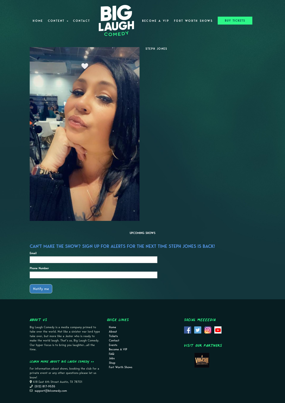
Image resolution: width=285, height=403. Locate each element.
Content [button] (58, 21)
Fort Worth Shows (193, 21)
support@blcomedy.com (51, 391)
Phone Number (39, 268)
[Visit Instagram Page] (207, 329)
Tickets (113, 336)
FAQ (111, 354)
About (113, 331)
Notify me (41, 289)
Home (38, 21)
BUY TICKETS (235, 20)
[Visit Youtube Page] (217, 329)
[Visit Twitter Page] (197, 329)
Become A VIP (155, 21)
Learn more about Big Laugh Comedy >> (62, 361)
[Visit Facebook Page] (187, 329)
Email (33, 253)
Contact (81, 21)
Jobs (112, 358)
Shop (112, 363)
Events (113, 345)
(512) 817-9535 (45, 386)
